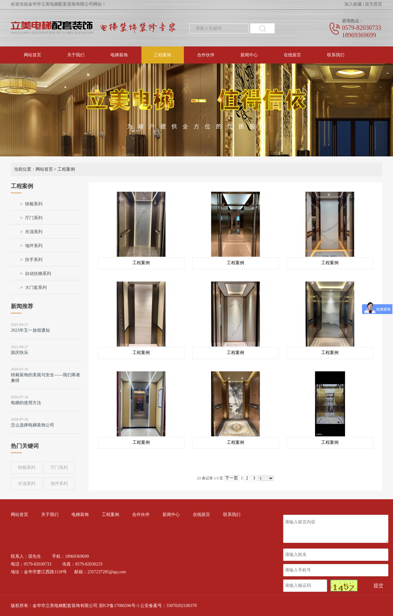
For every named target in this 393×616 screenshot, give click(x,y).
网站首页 (32, 55)
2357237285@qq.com (106, 572)
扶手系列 (33, 259)
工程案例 (162, 55)
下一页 (231, 478)
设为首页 (373, 4)
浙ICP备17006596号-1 (119, 605)
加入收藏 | (354, 4)
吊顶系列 (33, 231)
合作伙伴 (205, 55)
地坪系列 (33, 245)
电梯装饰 (119, 55)
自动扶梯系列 (38, 273)
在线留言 (292, 55)
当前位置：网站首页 (33, 169)
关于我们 (75, 55)
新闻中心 (249, 55)
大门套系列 (36, 287)
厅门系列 (33, 218)
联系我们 (335, 55)
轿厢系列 (33, 204)
